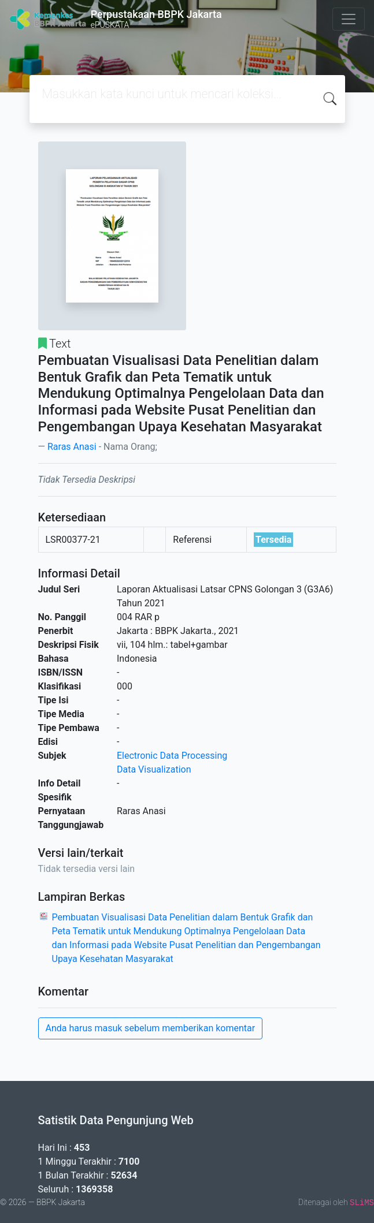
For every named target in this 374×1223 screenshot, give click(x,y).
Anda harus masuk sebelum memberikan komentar (150, 1028)
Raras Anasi (72, 446)
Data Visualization (154, 769)
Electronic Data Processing (172, 755)
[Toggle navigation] (348, 19)
